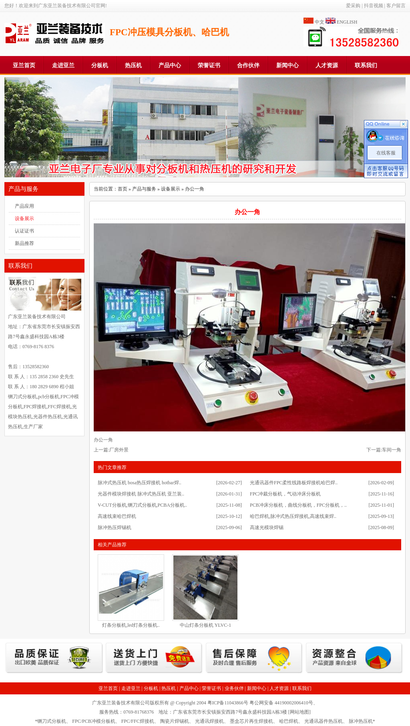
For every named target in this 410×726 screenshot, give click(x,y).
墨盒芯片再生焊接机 (251, 721)
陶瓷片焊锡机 (174, 721)
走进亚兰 (63, 65)
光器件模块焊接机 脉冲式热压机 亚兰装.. (141, 494)
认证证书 (24, 231)
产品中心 (170, 65)
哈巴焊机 (288, 721)
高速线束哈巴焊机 (117, 516)
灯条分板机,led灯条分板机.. (131, 625)
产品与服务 (144, 189)
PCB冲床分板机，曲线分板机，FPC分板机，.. (298, 505)
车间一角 (391, 450)
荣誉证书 (209, 65)
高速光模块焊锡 (266, 527)
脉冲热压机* (362, 721)
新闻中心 (287, 65)
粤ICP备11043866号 (227, 703)
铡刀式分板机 (51, 721)
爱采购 (353, 5)
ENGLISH (347, 22)
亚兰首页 (24, 65)
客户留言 (396, 5)
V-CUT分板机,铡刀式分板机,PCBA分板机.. (142, 505)
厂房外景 (119, 450)
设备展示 (24, 218)
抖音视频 (373, 5)
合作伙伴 (248, 65)
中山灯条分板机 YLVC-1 (205, 625)
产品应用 (24, 206)
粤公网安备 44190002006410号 (281, 703)
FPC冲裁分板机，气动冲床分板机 (285, 494)
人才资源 (327, 65)
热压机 (133, 65)
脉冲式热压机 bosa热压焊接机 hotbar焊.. (139, 482)
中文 (319, 22)
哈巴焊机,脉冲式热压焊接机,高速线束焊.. (293, 516)
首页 (122, 189)
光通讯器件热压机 (323, 721)
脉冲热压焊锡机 (114, 527)
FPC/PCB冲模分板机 (93, 721)
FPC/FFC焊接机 (137, 721)
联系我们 (366, 65)
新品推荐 (24, 243)
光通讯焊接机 (209, 721)
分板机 (99, 65)
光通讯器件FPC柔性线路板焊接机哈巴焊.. (294, 482)
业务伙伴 (234, 688)
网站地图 (299, 712)
